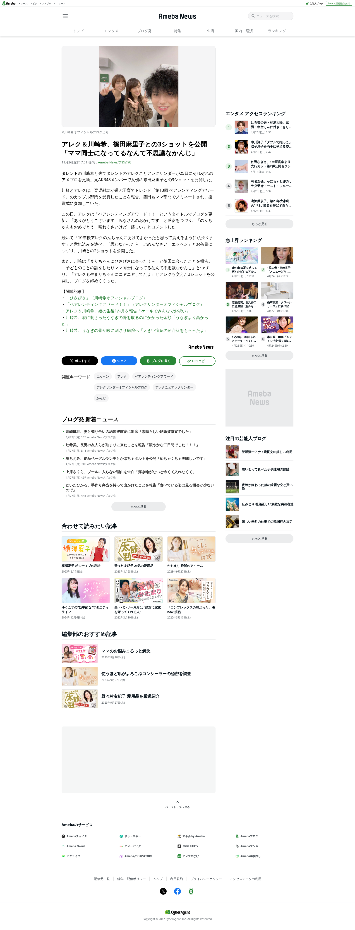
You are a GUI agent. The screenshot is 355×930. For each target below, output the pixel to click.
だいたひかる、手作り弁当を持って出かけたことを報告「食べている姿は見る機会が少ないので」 (140, 487)
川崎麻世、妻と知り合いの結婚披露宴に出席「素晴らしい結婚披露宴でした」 (129, 431)
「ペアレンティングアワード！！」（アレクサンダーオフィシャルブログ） (135, 304)
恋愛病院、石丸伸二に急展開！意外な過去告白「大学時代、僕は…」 (244, 308)
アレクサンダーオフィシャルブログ (121, 387)
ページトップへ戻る (177, 805)
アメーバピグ (132, 846)
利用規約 (176, 879)
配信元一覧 (102, 879)
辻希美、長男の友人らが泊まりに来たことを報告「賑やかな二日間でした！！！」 (133, 445)
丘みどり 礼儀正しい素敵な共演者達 (267, 504)
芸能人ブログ (316, 3)
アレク (122, 376)
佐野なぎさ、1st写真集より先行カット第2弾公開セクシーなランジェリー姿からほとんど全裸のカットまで (271, 168)
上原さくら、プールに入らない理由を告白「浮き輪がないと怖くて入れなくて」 (131, 472)
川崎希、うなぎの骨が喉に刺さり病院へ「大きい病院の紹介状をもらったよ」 (137, 330)
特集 (177, 30)
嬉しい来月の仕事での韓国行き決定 (267, 521)
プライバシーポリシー (206, 879)
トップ (78, 30)
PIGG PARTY (190, 846)
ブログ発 (144, 30)
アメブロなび (190, 856)
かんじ (101, 398)
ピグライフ (73, 856)
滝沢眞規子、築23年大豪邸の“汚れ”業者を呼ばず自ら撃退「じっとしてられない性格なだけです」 (271, 207)
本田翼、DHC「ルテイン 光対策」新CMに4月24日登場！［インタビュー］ (279, 342)
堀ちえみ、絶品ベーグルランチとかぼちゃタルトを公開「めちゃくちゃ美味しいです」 (136, 458)
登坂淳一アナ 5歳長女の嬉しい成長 (267, 452)
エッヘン (102, 376)
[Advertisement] (102, 759)
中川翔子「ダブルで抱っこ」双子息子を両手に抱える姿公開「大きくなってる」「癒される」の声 (271, 149)
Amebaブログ (248, 836)
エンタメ (111, 30)
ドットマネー (132, 836)
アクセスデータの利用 (245, 879)
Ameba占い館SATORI (138, 856)
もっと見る (138, 506)
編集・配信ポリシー (131, 879)
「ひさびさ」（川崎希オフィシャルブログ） (106, 297)
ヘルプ (158, 879)
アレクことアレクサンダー (174, 387)
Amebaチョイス (76, 836)
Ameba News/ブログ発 (114, 162)
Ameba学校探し (249, 856)
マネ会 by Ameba (193, 836)
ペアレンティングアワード (154, 376)
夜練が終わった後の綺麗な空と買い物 (267, 487)
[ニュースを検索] (270, 16)
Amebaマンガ (248, 846)
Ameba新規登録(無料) (339, 3)
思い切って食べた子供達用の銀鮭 (265, 469)
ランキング (277, 30)
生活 (210, 30)
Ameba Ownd (75, 846)
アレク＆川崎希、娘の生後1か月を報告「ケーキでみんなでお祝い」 (128, 311)
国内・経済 (244, 30)
